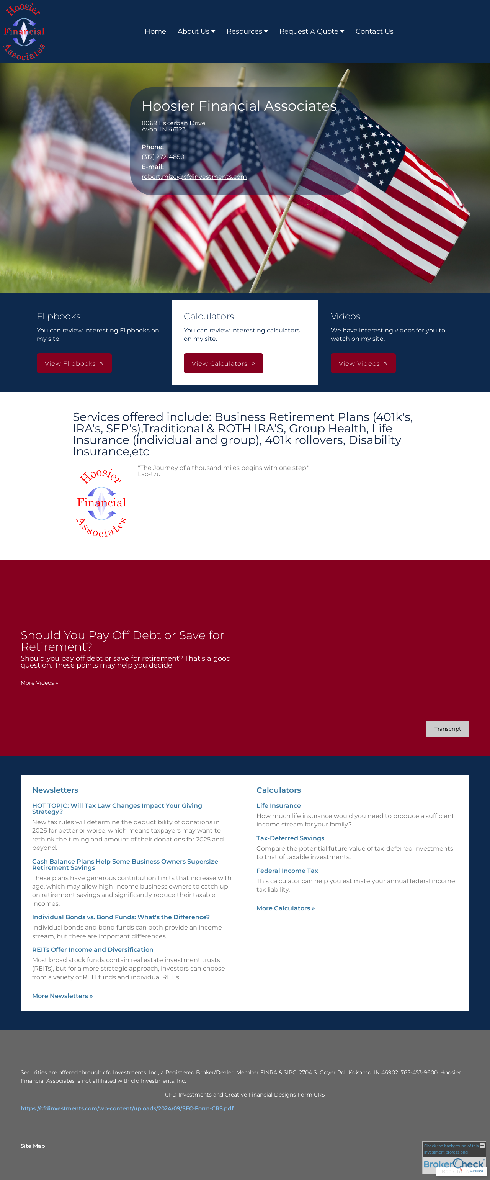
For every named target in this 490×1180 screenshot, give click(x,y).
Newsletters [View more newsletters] (55, 790)
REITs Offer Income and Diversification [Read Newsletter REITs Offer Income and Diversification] (93, 949)
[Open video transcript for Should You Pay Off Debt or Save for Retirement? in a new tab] (447, 729)
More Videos (39, 683)
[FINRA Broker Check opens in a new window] (454, 1157)
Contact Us (375, 31)
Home (155, 31)
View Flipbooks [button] (70, 363)
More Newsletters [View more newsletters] (62, 996)
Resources (244, 31)
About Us (193, 31)
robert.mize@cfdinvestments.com (194, 176)
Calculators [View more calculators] (278, 790)
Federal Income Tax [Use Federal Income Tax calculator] (287, 870)
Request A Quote (308, 31)
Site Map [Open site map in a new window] (33, 1145)
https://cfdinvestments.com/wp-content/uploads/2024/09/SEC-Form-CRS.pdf (127, 1108)
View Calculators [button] (220, 363)
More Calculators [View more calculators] (285, 908)
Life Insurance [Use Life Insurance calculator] (278, 805)
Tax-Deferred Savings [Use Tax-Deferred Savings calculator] (290, 838)
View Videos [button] (359, 363)
